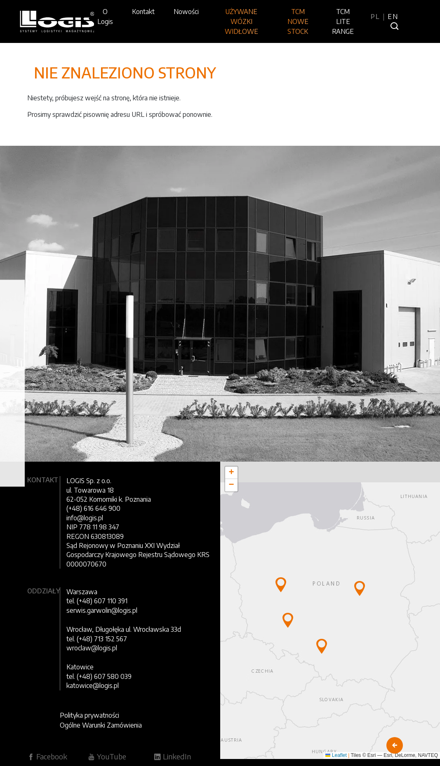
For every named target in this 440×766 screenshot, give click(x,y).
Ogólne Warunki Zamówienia (101, 725)
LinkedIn (172, 756)
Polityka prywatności (89, 715)
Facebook (47, 756)
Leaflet (335, 755)
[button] (280, 584)
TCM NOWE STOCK (297, 21)
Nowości (186, 11)
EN (393, 16)
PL (377, 16)
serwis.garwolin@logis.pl (101, 610)
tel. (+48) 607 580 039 (99, 676)
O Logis (105, 16)
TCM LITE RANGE (343, 21)
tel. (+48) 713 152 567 (96, 639)
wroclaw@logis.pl (91, 648)
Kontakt (143, 11)
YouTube (107, 756)
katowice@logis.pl (92, 685)
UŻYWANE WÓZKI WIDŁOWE (241, 21)
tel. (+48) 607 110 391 (96, 601)
